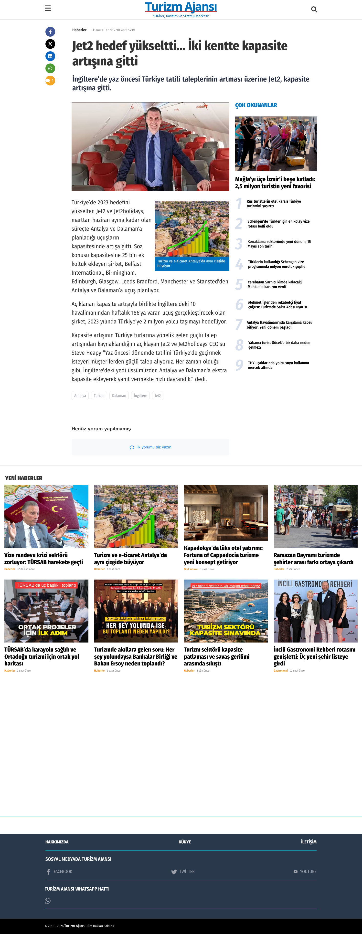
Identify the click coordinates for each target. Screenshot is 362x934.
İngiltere (140, 396)
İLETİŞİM (309, 842)
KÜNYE (185, 842)
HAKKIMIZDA (56, 842)
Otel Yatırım (191, 569)
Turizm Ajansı (75, 926)
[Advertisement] (276, 413)
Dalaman (119, 396)
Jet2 (158, 396)
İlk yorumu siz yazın (150, 447)
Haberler (79, 30)
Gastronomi (281, 671)
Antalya (80, 396)
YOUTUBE (305, 871)
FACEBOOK (58, 872)
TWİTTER (182, 872)
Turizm (99, 396)
